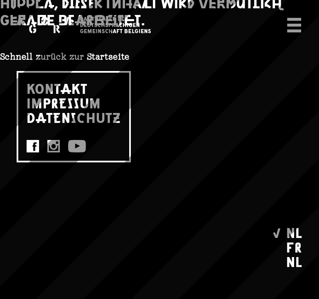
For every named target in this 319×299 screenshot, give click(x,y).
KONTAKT (57, 88)
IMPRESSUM (64, 103)
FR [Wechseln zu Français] (294, 247)
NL (294, 232)
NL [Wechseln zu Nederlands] (294, 261)
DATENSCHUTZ (74, 117)
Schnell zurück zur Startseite (65, 57)
